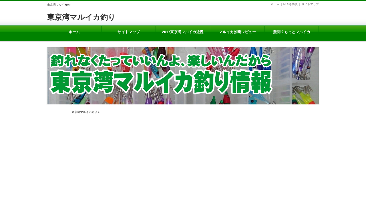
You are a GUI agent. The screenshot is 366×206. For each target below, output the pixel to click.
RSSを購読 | (292, 4)
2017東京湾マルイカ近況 (183, 32)
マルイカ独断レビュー (237, 32)
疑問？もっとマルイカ (291, 32)
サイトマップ (310, 4)
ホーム (275, 4)
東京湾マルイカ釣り (81, 17)
